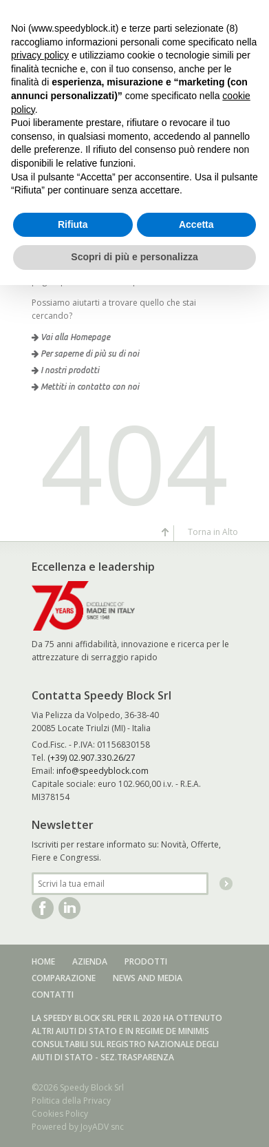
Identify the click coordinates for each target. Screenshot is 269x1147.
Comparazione (64, 978)
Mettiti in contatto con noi (85, 386)
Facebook (43, 908)
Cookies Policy (60, 1113)
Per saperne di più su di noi (85, 353)
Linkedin (69, 908)
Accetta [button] (196, 224)
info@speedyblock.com (102, 771)
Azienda (89, 961)
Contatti (53, 994)
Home (43, 961)
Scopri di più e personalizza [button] (134, 256)
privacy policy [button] (40, 55)
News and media (147, 978)
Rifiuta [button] (73, 224)
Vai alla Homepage (71, 337)
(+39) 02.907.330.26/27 (91, 758)
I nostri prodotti (65, 370)
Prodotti (146, 961)
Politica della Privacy (71, 1100)
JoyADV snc (102, 1127)
